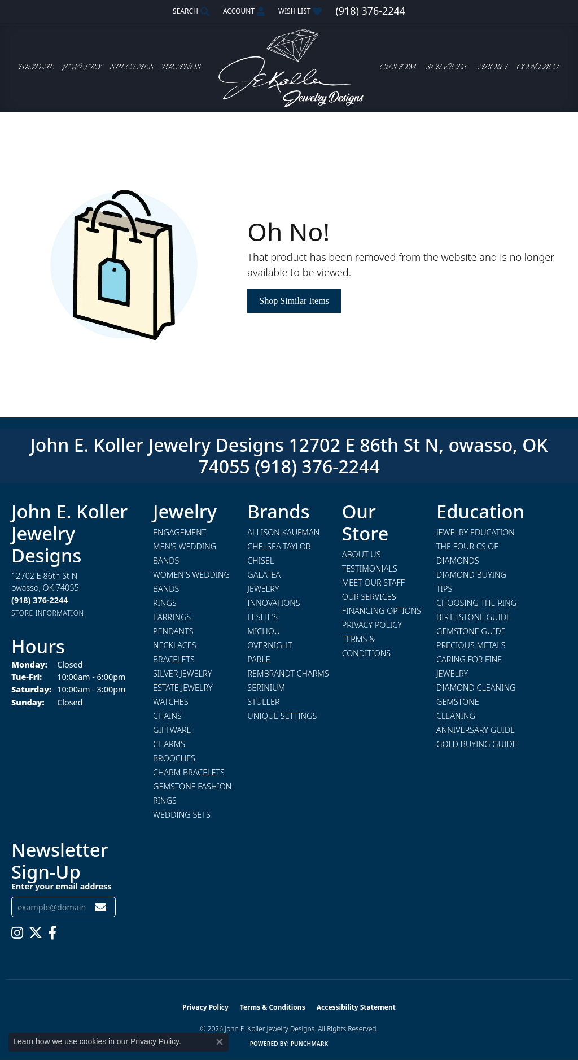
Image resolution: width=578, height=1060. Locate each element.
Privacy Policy (372, 625)
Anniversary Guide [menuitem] (475, 730)
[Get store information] (47, 613)
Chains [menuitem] (167, 715)
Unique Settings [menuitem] (282, 715)
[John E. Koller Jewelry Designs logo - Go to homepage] (289, 67)
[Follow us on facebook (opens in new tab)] (52, 933)
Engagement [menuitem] (179, 532)
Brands (180, 68)
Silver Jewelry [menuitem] (182, 673)
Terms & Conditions (272, 1007)
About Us (361, 554)
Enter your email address (61, 886)
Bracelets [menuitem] (174, 659)
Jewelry (81, 68)
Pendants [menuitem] (173, 631)
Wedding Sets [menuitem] (182, 814)
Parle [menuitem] (258, 659)
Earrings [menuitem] (172, 617)
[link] (370, 11)
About (491, 68)
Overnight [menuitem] (269, 645)
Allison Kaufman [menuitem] (283, 532)
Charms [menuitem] (169, 744)
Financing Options (382, 610)
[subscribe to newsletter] (100, 907)
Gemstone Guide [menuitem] (471, 631)
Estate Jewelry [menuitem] (183, 687)
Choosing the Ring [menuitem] (476, 602)
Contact (537, 68)
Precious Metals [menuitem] (471, 645)
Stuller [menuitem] (263, 701)
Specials (132, 68)
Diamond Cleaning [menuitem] (475, 687)
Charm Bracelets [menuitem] (189, 772)
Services (446, 68)
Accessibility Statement (356, 1007)
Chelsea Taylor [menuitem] (278, 546)
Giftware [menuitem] (172, 730)
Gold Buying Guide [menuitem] (476, 744)
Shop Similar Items (294, 301)
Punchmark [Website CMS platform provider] (310, 1044)
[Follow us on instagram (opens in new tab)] (17, 933)
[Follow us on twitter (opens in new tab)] (35, 933)
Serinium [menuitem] (266, 687)
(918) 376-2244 (317, 466)
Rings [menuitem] (165, 602)
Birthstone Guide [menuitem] (473, 617)
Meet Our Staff (373, 582)
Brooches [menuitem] (174, 758)
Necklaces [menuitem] (174, 645)
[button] (189, 11)
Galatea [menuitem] (264, 574)
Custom (397, 68)
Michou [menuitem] (263, 631)
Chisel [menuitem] (260, 560)
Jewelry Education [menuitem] (475, 532)
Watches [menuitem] (171, 701)
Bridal (36, 68)
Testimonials (369, 568)
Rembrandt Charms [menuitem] (288, 673)
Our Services (369, 596)
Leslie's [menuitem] (262, 617)
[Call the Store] (39, 600)
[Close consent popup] (219, 1042)
